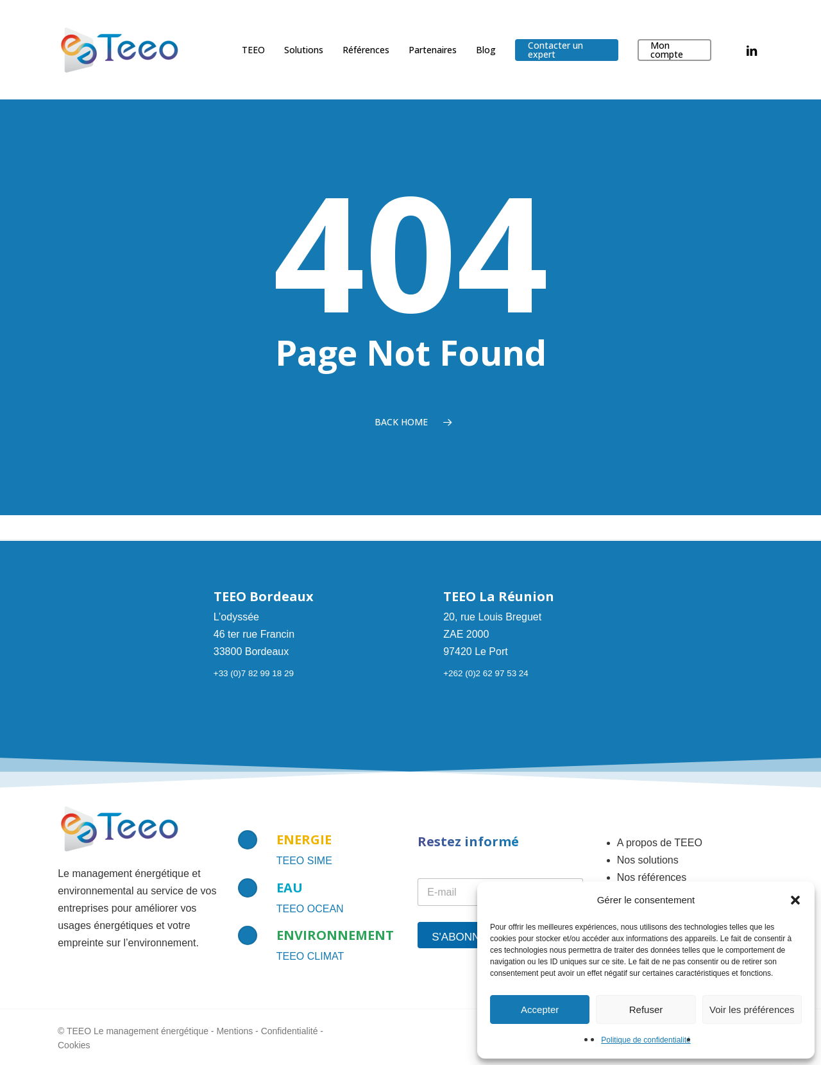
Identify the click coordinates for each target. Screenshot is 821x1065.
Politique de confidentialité (645, 1039)
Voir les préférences (752, 1009)
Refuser (646, 1009)
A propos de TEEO (659, 842)
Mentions (234, 1031)
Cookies (74, 1045)
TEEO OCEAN (310, 908)
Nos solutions (648, 860)
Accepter (540, 1009)
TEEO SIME (304, 860)
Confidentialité (289, 1031)
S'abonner (463, 937)
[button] (795, 900)
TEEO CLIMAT (310, 956)
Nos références (652, 877)
